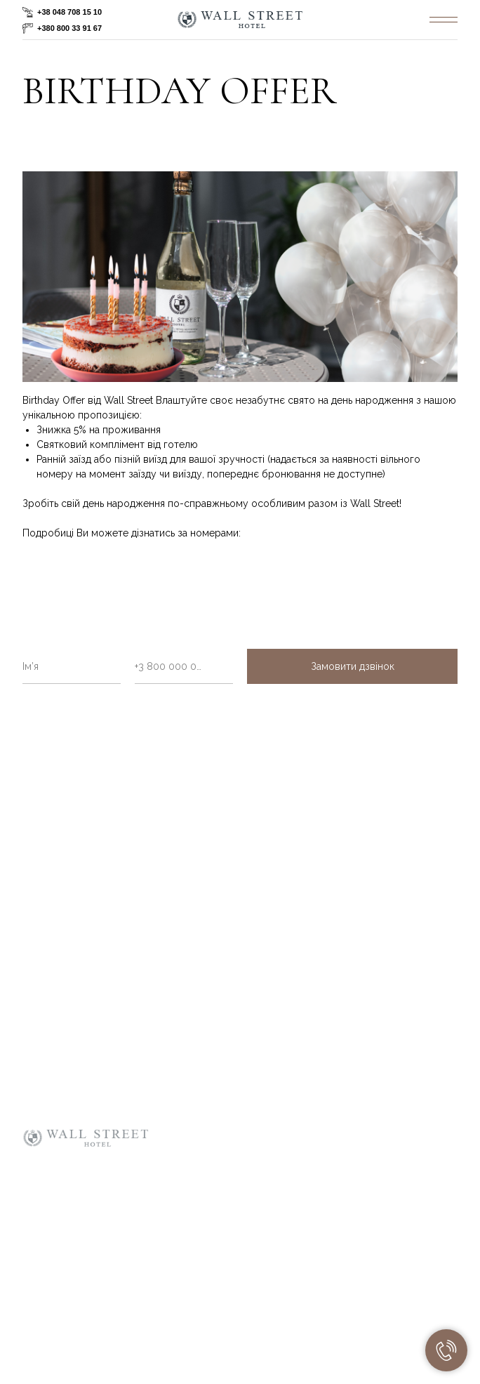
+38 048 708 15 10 (69, 12)
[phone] (184, 666)
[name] (71, 666)
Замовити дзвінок (352, 666)
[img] (443, 20)
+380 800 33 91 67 (69, 28)
